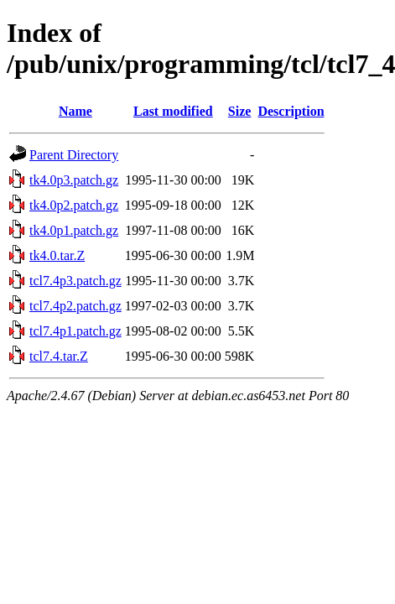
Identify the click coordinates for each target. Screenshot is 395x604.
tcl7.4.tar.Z (58, 356)
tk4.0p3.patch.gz (73, 180)
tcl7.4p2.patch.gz (75, 306)
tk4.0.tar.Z (57, 255)
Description (290, 111)
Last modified (173, 111)
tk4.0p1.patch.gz (73, 230)
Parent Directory (73, 155)
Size (240, 111)
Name (75, 111)
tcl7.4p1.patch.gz (75, 331)
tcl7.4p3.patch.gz (75, 280)
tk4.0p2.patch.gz (73, 205)
